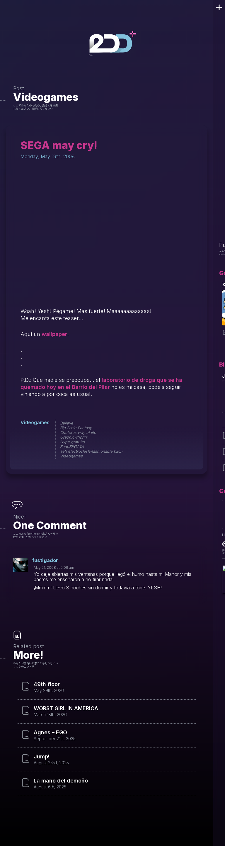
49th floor (47, 684)
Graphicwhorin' (74, 437)
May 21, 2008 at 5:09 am (54, 567)
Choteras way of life (78, 432)
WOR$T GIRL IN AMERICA (66, 708)
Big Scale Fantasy (76, 427)
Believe (66, 423)
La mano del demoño (61, 781)
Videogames (46, 97)
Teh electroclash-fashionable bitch (91, 451)
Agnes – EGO (50, 732)
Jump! (42, 757)
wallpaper (54, 334)
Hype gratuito (72, 441)
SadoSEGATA (72, 446)
